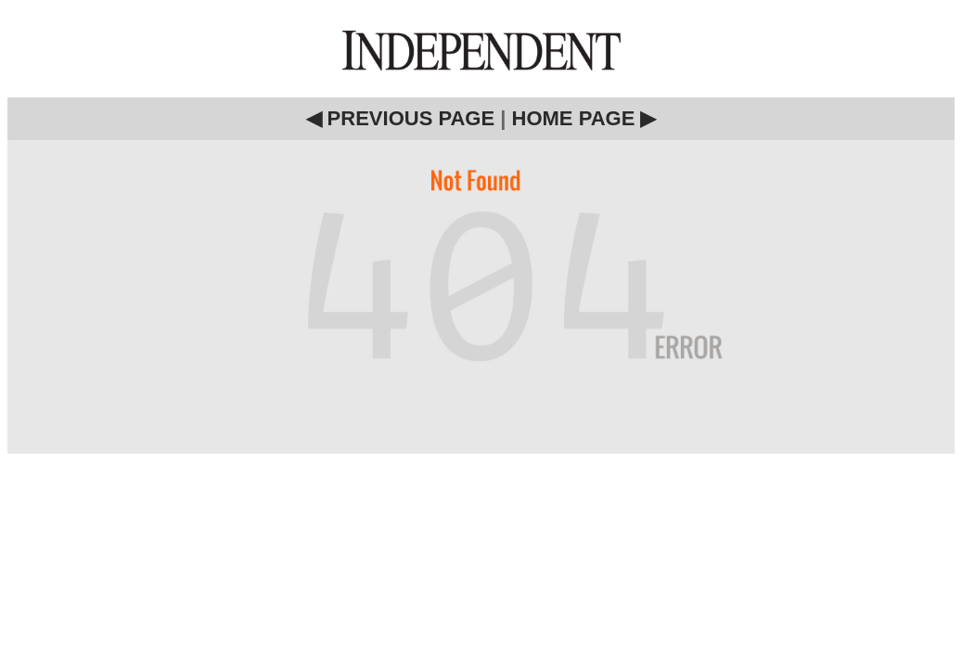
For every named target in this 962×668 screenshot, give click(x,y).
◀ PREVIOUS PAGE (400, 118)
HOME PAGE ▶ (584, 118)
